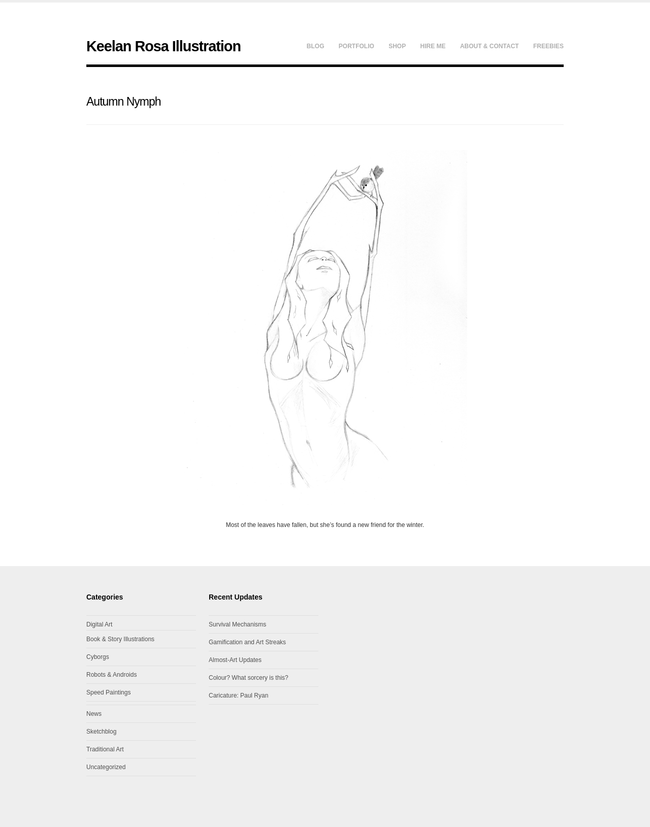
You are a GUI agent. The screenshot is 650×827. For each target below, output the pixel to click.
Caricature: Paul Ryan (238, 695)
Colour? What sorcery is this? (248, 677)
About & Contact (489, 46)
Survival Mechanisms (237, 624)
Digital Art (99, 624)
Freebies (548, 46)
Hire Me (433, 46)
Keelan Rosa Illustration (163, 46)
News (94, 713)
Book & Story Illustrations (120, 639)
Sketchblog (101, 731)
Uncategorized (105, 767)
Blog (315, 46)
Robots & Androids (111, 674)
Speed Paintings (108, 692)
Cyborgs (97, 656)
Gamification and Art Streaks (247, 642)
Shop (397, 46)
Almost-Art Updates (235, 660)
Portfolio (356, 46)
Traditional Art (105, 749)
